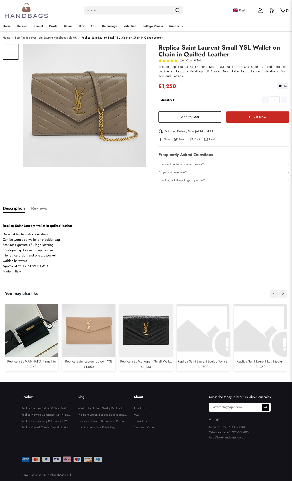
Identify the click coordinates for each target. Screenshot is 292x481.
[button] (274, 294)
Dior (82, 26)
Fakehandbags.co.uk (59, 475)
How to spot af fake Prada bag (96, 427)
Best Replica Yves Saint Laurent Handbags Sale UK (46, 37)
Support (174, 26)
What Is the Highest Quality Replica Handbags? (101, 408)
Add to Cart (190, 117)
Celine (68, 26)
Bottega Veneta (152, 26)
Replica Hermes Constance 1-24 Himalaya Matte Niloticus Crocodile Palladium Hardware (45, 415)
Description (14, 208)
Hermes (22, 26)
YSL (93, 26)
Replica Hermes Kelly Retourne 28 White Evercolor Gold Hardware (46, 421)
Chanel (38, 26)
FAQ (136, 415)
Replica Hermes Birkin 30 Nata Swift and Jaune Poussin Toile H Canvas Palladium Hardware (46, 408)
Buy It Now (257, 117)
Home (7, 26)
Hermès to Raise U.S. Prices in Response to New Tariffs (101, 421)
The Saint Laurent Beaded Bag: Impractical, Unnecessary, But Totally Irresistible (102, 415)
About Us (139, 408)
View (189, 60)
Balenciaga (109, 26)
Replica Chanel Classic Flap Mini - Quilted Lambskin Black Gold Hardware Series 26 (45, 428)
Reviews (39, 208)
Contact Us (140, 421)
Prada (53, 26)
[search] (177, 10)
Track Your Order (144, 427)
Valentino (130, 26)
